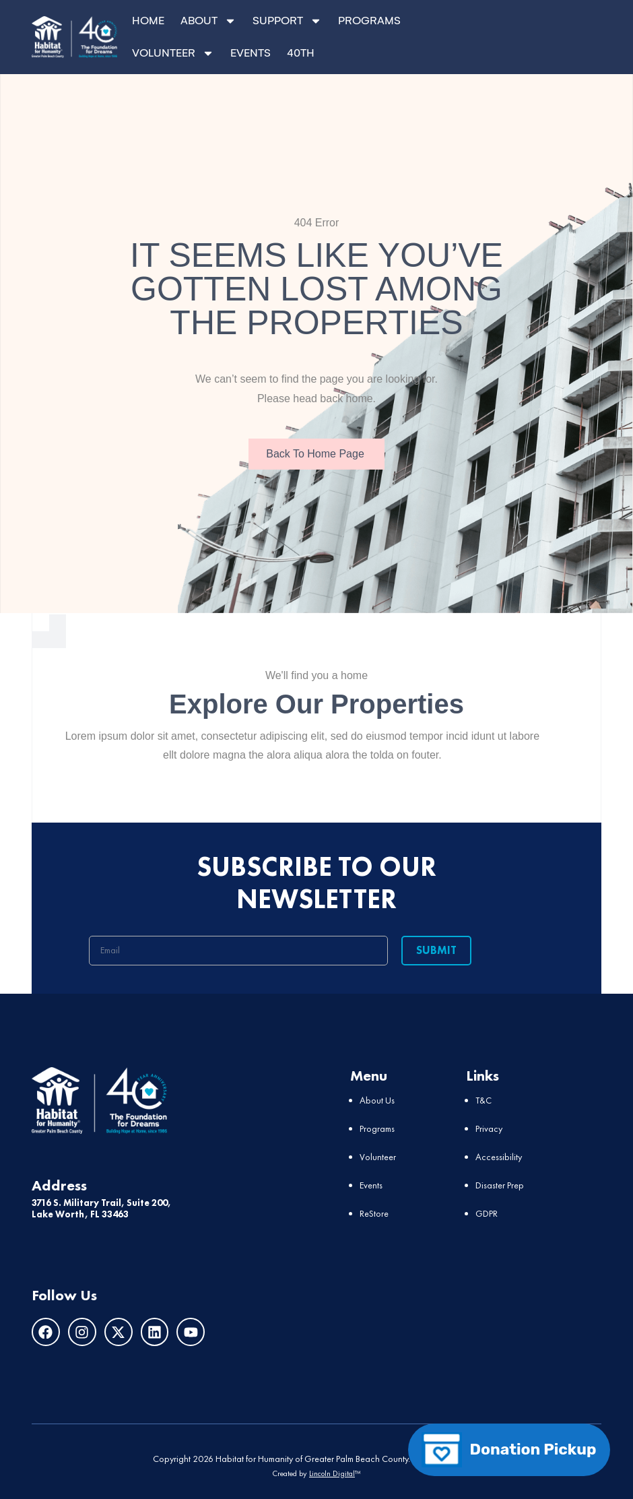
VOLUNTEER (173, 53)
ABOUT (208, 21)
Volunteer (378, 1156)
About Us (377, 1099)
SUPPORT (287, 21)
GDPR (486, 1213)
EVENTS (250, 52)
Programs (377, 1128)
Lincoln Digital (332, 1472)
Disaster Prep (499, 1184)
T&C (483, 1099)
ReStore (374, 1213)
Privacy (488, 1128)
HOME (148, 20)
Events (371, 1184)
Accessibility (498, 1156)
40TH (300, 52)
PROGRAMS (369, 20)
